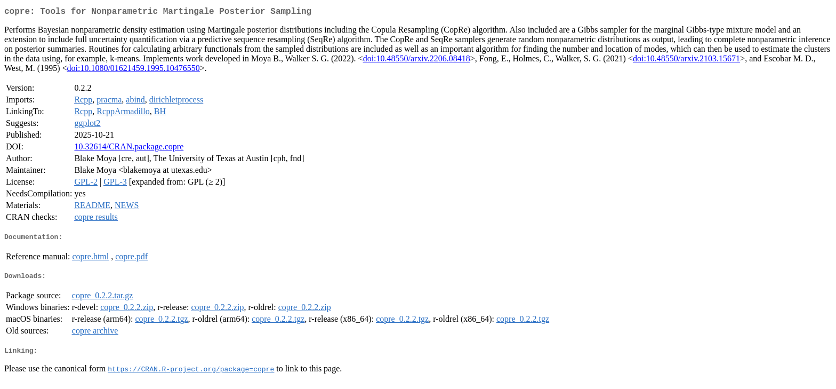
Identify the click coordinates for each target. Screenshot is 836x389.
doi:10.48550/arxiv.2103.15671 (686, 60)
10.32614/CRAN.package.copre (128, 148)
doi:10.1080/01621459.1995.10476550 (133, 70)
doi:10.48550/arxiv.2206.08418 (416, 60)
